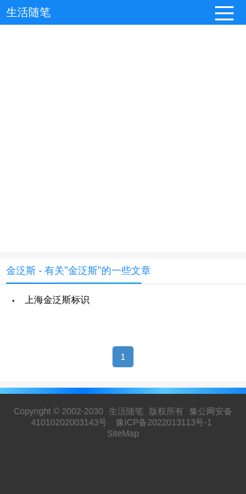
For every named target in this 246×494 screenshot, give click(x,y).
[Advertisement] (123, 129)
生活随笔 (28, 12)
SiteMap (122, 433)
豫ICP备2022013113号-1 (164, 422)
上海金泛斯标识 (57, 299)
